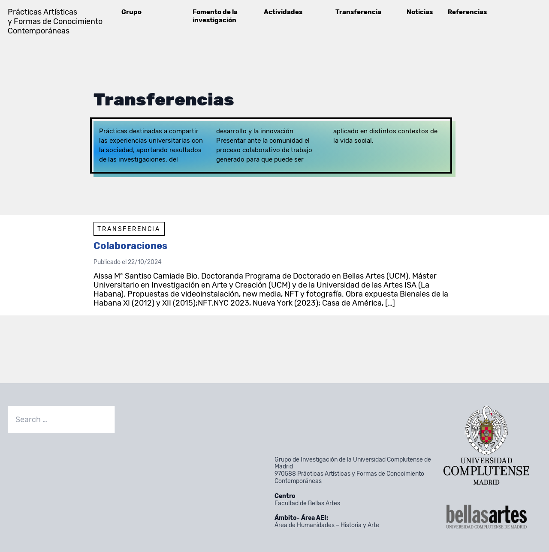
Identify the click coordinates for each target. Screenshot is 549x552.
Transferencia (358, 12)
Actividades (283, 12)
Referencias (467, 12)
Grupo (131, 12)
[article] (274, 265)
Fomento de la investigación (215, 16)
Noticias (420, 12)
